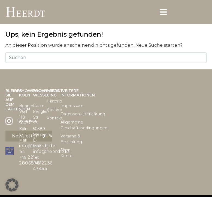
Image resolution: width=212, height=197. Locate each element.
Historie (51, 101)
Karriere (51, 109)
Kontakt (51, 118)
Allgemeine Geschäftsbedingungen (64, 125)
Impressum (64, 105)
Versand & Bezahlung (64, 139)
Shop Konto (64, 153)
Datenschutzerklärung (64, 113)
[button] (12, 185)
